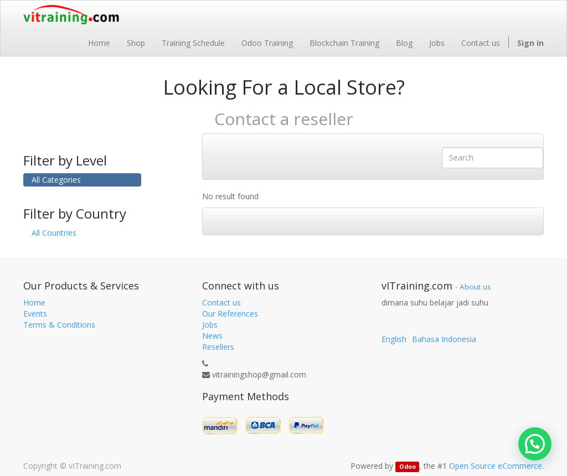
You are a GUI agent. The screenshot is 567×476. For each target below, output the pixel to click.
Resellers (218, 347)
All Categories (56, 179)
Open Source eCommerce (495, 466)
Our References (230, 313)
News (212, 335)
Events (35, 313)
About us (475, 287)
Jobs (210, 324)
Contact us (221, 302)
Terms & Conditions (59, 324)
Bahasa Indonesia (444, 339)
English (394, 339)
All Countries (54, 232)
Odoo (407, 466)
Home (34, 302)
